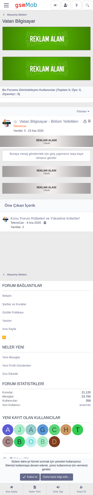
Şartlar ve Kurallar (14, 304)
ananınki (85, 405)
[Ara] (87, 5)
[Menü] (6, 5)
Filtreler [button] (82, 111)
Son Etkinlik (10, 373)
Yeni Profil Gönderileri (16, 365)
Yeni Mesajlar (11, 357)
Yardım (7, 320)
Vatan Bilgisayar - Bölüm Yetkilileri (49, 121)
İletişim (6, 295)
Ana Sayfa (9, 329)
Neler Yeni (13, 347)
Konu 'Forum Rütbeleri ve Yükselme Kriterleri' (45, 218)
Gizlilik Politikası (13, 312)
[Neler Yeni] (76, 5)
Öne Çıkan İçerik (20, 205)
